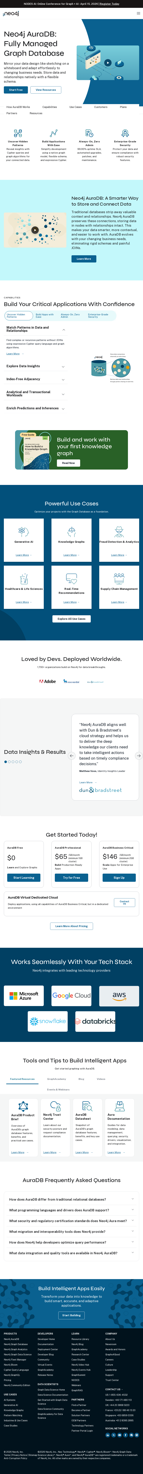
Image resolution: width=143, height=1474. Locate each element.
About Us (110, 1339)
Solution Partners (81, 1415)
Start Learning (23, 877)
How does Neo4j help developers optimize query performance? (57, 1242)
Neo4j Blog (78, 1344)
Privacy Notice (19, 1455)
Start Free (16, 89)
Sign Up (119, 877)
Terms (7, 1455)
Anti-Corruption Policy (15, 1458)
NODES (75, 1380)
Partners (11, 113)
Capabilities (49, 107)
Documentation (46, 1344)
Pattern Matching (13, 1415)
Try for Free (71, 877)
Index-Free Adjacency (23, 379)
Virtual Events (45, 1364)
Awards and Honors (115, 1349)
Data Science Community (51, 1409)
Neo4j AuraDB (11, 1339)
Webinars (76, 1385)
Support (109, 1375)
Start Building (71, 1315)
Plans (123, 107)
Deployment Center (48, 1349)
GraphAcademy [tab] (56, 1078)
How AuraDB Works (18, 107)
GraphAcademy (46, 1370)
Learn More (84, 258)
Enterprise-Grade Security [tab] (98, 315)
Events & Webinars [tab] (58, 1089)
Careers (109, 1359)
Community (43, 1359)
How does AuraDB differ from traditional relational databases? (57, 1199)
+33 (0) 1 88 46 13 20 (124, 1410)
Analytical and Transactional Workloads (28, 393)
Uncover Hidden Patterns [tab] (16, 315)
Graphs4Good (112, 1354)
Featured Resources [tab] (22, 1078)
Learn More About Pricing (71, 926)
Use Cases (75, 107)
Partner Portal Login (82, 1430)
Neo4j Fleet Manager (15, 1359)
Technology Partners (82, 1425)
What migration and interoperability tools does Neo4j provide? (57, 1232)
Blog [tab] (81, 1078)
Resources (36, 113)
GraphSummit (78, 1375)
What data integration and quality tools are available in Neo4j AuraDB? (63, 1253)
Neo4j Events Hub (81, 1370)
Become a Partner (81, 1410)
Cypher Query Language (16, 1370)
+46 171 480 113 (123, 1400)
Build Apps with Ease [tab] (45, 315)
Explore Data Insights (23, 366)
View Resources (46, 89)
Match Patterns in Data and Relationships (27, 329)
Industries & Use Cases (16, 1420)
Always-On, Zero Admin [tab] (70, 315)
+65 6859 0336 (125, 1415)
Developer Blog (46, 1354)
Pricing (7, 1380)
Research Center (80, 1354)
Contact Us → (114, 1389)
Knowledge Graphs (14, 1410)
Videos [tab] (101, 1078)
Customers (100, 107)
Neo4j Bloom (10, 1364)
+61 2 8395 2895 (125, 1420)
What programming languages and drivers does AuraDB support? (59, 1210)
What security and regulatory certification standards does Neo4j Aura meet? (68, 1221)
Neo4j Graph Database (16, 1344)
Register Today (109, 3)
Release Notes (45, 1375)
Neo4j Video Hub (80, 1364)
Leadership (111, 1370)
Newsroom (110, 1344)
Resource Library (80, 1339)
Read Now (68, 463)
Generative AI (11, 1405)
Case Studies (10, 1425)
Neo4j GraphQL (12, 1375)
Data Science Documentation (53, 1395)
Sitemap (33, 1455)
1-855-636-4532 (118, 1395)
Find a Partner (79, 1405)
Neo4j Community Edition (17, 1385)
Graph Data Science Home (51, 1389)
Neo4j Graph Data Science (18, 1354)
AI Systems (9, 1400)
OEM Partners (79, 1420)
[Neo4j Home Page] (11, 13)
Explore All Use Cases (71, 618)
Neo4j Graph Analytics (15, 1349)
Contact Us (124, 902)
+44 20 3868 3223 (119, 1405)
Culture (109, 1364)
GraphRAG (77, 1390)
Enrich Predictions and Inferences (32, 408)
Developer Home (46, 1339)
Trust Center (112, 1380)
